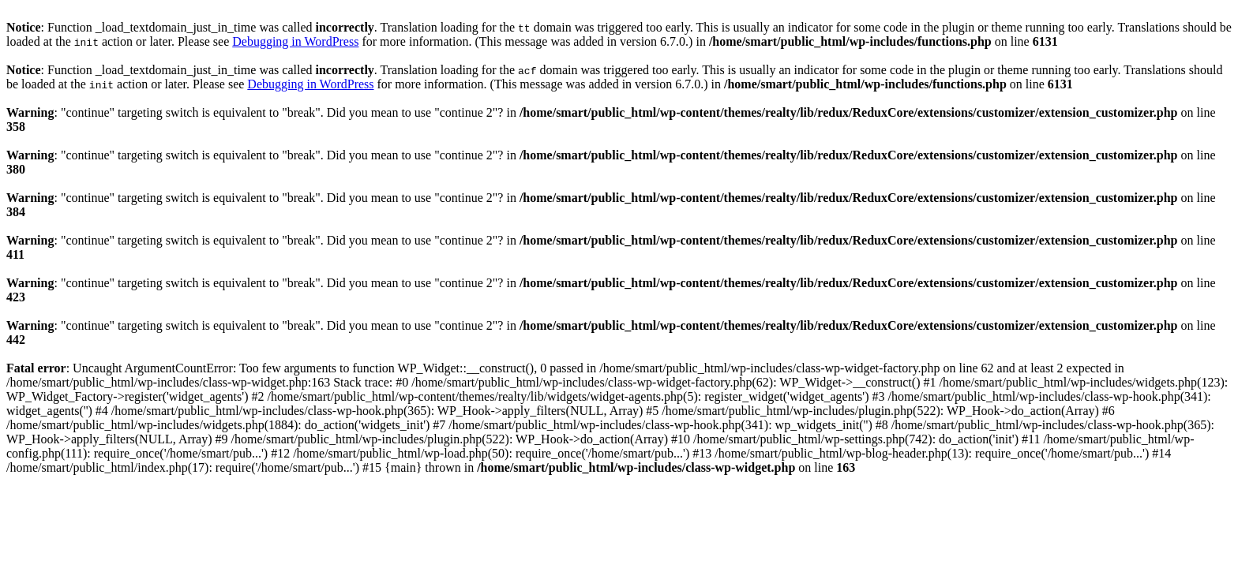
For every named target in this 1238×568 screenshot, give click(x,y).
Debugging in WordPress (295, 41)
